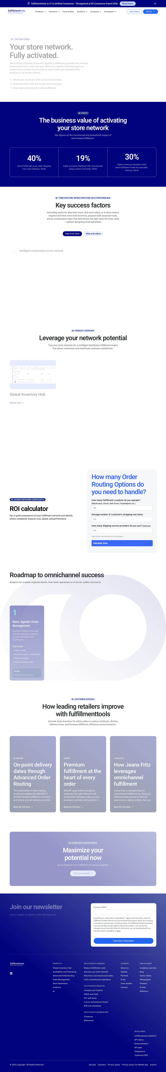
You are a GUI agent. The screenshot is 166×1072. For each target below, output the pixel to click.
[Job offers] (134, 11)
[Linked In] (11, 973)
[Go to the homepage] (17, 964)
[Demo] (150, 11)
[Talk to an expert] (83, 874)
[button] (40, 11)
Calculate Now (100, 543)
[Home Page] (17, 11)
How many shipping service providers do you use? (121, 525)
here (118, 931)
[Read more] (128, 3)
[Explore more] (17, 403)
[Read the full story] (33, 775)
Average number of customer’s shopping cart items (117, 514)
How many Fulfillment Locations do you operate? (116, 502)
